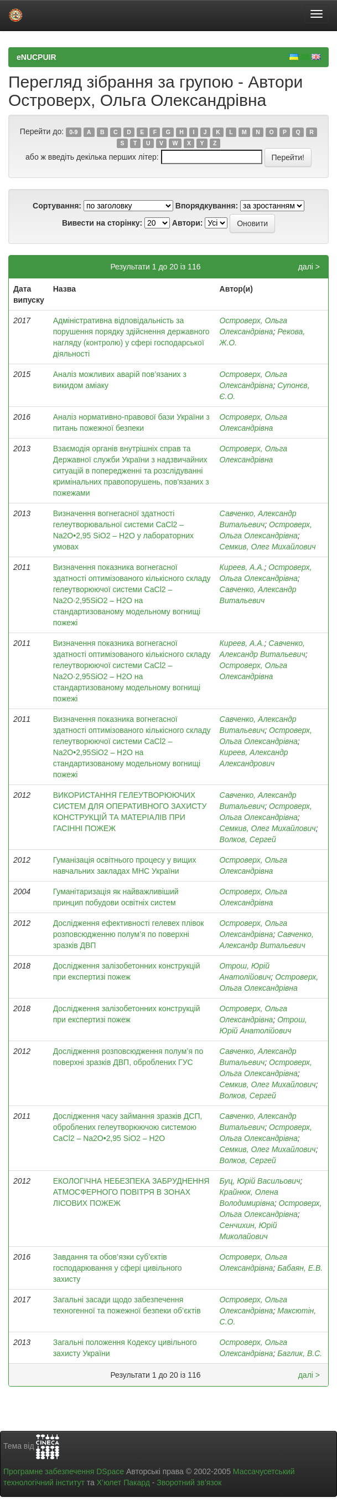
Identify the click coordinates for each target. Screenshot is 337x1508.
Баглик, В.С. (299, 1353)
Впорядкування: (206, 205)
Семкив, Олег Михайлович (268, 546)
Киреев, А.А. (242, 567)
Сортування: (57, 205)
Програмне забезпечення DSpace (63, 1471)
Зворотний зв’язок (189, 1482)
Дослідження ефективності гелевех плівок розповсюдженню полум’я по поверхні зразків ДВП (128, 934)
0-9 (73, 132)
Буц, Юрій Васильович (260, 1180)
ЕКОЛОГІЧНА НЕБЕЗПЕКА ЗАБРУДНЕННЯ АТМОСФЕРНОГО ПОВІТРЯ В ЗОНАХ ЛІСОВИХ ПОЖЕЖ (131, 1192)
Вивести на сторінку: (102, 222)
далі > (309, 266)
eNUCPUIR (36, 57)
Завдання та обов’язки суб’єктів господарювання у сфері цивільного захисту (117, 1267)
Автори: (187, 222)
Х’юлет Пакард (123, 1482)
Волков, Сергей (248, 839)
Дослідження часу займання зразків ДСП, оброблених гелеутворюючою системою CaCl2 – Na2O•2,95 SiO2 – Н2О (128, 1127)
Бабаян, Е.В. (300, 1268)
